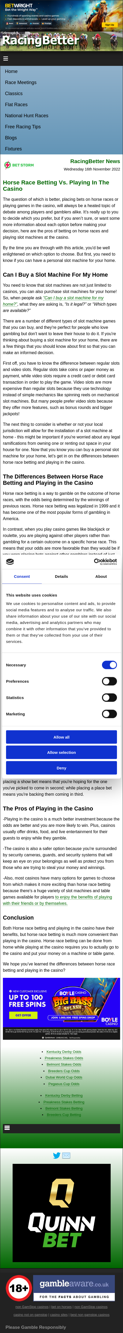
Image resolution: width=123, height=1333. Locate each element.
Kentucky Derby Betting (64, 1095)
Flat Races (16, 104)
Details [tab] (61, 576)
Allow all (62, 737)
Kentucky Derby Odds (64, 1052)
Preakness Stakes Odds (64, 1058)
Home (11, 71)
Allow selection (61, 752)
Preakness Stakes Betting (63, 1102)
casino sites (59, 1315)
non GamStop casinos (32, 1307)
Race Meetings (21, 82)
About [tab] (101, 576)
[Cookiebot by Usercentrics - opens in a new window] (94, 561)
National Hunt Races (26, 115)
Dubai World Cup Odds (64, 1077)
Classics (14, 93)
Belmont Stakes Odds (64, 1064)
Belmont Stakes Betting (64, 1108)
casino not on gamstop (30, 1315)
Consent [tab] (22, 576)
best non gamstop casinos (90, 1315)
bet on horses (61, 1307)
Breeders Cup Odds (64, 1071)
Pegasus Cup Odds (63, 1084)
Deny (61, 767)
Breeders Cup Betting (64, 1115)
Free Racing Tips (23, 126)
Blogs (11, 137)
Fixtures (13, 149)
